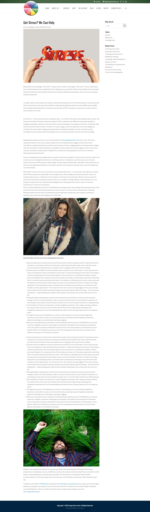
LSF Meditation (44, 484)
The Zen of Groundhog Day (114, 72)
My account (83, 8)
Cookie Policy (116, 8)
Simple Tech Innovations (78, 508)
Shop (74, 8)
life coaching (61, 484)
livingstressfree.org (32, 492)
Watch (106, 8)
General (48, 27)
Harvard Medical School (69, 140)
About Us (55, 8)
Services (66, 8)
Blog (92, 8)
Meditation (108, 38)
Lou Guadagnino (30, 27)
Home (47, 8)
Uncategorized (110, 40)
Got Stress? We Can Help (113, 70)
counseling (72, 484)
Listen (98, 8)
